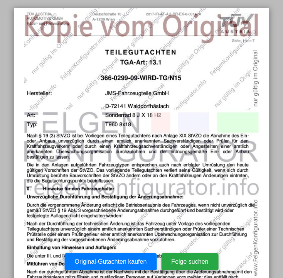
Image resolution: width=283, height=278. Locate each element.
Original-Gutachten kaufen (111, 261)
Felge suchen (189, 261)
